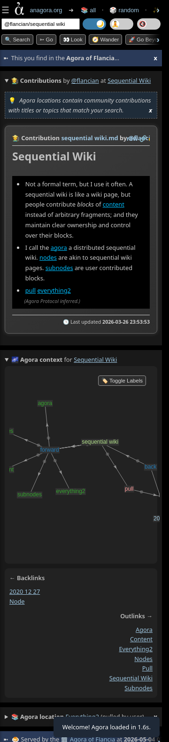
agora (59, 247)
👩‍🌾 (16, 138)
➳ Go (46, 39)
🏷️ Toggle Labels (122, 380)
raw (132, 138)
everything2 (53, 290)
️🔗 (143, 138)
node (17, 601)
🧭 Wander (105, 39)
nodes (48, 257)
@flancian (85, 80)
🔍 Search (17, 39)
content (113, 204)
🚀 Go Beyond (146, 39)
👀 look (73, 39)
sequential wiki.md (89, 138)
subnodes (59, 267)
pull (30, 290)
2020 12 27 (24, 591)
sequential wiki (131, 678)
